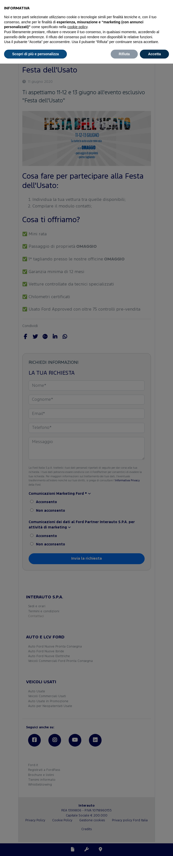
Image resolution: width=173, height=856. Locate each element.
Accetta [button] (154, 54)
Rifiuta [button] (124, 54)
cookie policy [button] (77, 27)
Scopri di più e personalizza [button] (35, 54)
